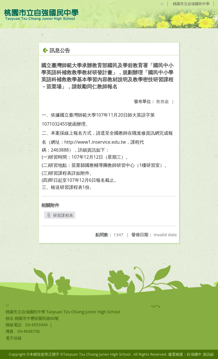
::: (162, 3)
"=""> (156, 306)
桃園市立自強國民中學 (191, 3)
